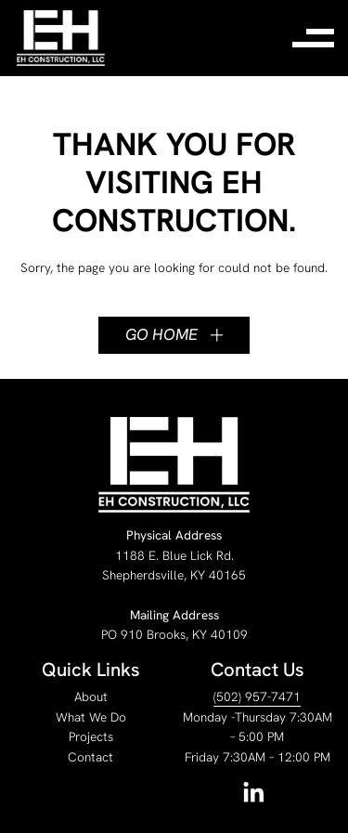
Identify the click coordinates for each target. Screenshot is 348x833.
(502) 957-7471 (257, 696)
